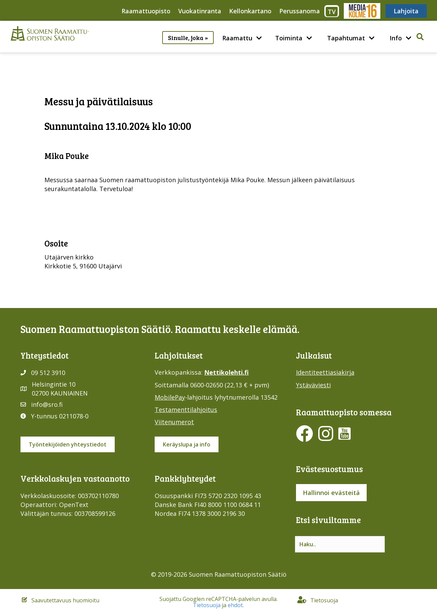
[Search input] (340, 544)
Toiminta (288, 38)
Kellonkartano (250, 11)
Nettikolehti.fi (226, 372)
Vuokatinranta (199, 11)
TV (332, 12)
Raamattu (237, 38)
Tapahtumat (346, 38)
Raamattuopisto (146, 11)
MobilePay (170, 397)
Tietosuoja (207, 605)
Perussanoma (299, 11)
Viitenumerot (174, 422)
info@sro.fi (47, 404)
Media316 (361, 11)
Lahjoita (406, 11)
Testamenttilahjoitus (186, 409)
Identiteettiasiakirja (325, 372)
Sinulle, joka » (188, 38)
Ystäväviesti (313, 385)
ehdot (235, 605)
